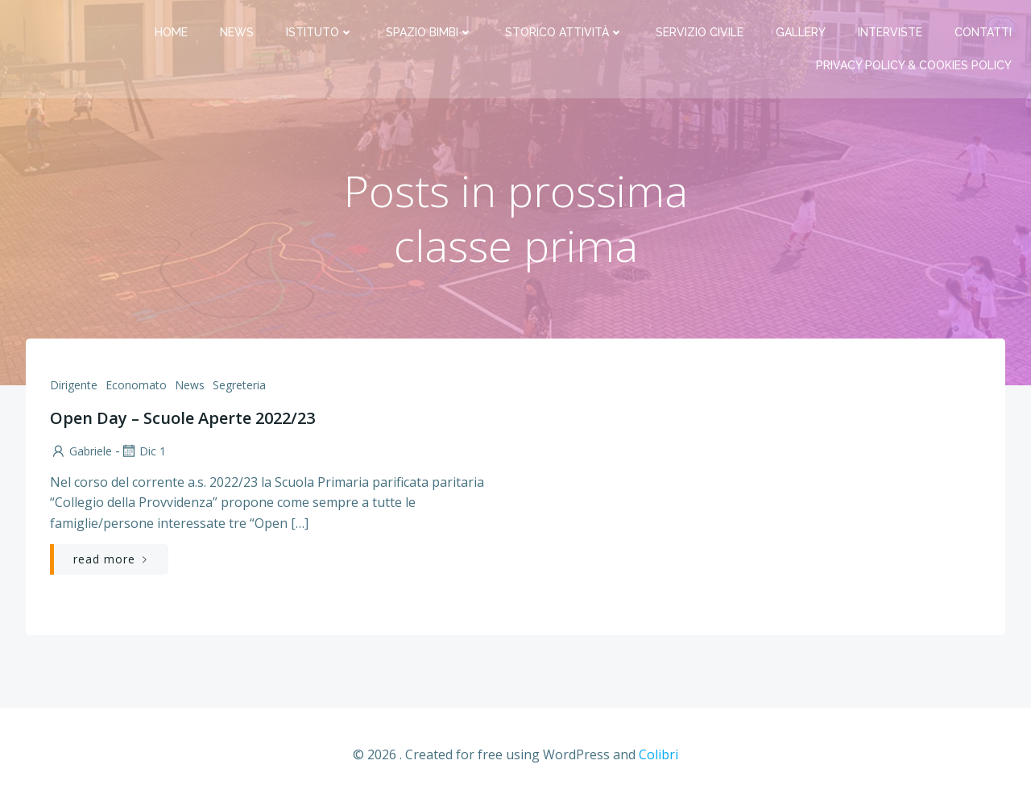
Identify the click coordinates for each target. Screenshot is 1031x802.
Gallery (801, 32)
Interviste (890, 32)
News (237, 32)
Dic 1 (143, 451)
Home (171, 32)
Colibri (658, 754)
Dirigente (73, 385)
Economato (136, 385)
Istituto (320, 32)
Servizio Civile (699, 32)
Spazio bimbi (429, 32)
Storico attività (564, 32)
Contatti (983, 32)
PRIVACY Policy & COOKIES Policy (914, 65)
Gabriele (81, 451)
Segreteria (239, 385)
